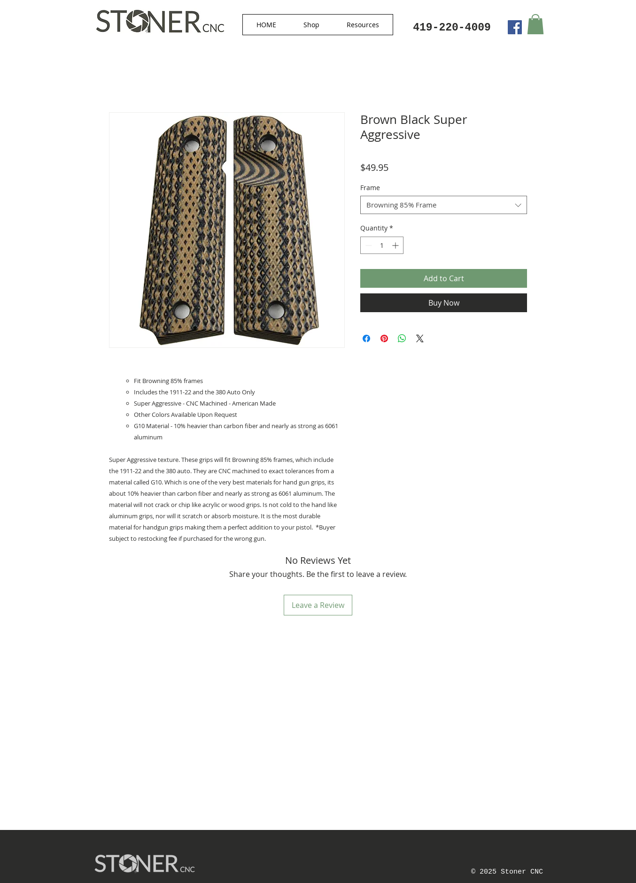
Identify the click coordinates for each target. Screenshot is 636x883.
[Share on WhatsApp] (402, 338)
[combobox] (443, 205)
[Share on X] (420, 338)
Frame (370, 187)
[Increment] (396, 245)
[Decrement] (367, 245)
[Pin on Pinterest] (384, 338)
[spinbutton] (381, 245)
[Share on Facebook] (366, 338)
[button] (311, 25)
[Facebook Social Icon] (515, 27)
